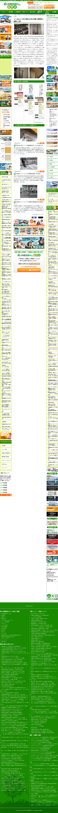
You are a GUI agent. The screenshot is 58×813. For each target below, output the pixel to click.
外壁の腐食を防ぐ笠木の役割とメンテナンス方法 (6, 303)
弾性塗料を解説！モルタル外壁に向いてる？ (52, 445)
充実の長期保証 (4, 626)
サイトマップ (4, 467)
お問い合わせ (4, 464)
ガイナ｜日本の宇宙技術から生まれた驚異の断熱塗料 (41, 758)
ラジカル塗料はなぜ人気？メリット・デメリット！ (52, 460)
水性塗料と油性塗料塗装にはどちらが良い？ (52, 345)
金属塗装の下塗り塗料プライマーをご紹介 (52, 293)
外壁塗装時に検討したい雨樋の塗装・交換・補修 (6, 306)
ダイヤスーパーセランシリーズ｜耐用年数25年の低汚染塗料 (42, 745)
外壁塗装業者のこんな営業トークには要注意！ (52, 323)
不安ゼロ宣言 (3, 628)
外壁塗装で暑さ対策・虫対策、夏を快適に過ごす (40, 729)
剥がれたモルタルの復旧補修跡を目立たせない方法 (6, 258)
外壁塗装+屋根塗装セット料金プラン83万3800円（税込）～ (42, 625)
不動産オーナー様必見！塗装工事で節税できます (52, 308)
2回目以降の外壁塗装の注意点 (51, 282)
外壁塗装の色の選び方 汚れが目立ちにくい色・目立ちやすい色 (13, 651)
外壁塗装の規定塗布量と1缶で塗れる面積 (52, 367)
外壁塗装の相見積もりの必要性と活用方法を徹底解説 (11, 712)
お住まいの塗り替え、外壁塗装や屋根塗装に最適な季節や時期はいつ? (14, 697)
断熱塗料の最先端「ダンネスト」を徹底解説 (52, 393)
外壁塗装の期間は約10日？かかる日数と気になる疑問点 (12, 661)
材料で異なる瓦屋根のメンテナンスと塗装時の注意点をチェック (43, 676)
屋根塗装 (6, 64)
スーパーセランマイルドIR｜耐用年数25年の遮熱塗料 (41, 742)
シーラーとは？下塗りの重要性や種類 (52, 297)
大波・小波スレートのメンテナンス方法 (6, 429)
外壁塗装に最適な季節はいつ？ (6, 228)
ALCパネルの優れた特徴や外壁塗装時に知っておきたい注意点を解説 (14, 727)
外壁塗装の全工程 (5, 195)
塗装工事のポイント (6, 184)
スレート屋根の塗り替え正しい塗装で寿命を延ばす (6, 321)
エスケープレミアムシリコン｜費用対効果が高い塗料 (41, 747)
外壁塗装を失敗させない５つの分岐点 (52, 223)
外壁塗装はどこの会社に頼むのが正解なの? (9, 720)
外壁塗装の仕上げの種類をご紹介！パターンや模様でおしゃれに (13, 790)
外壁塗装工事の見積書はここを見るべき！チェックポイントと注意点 (44, 630)
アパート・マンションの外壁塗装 (37, 726)
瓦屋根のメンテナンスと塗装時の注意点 (6, 343)
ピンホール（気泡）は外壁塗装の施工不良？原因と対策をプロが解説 (14, 705)
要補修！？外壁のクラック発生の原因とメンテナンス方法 (12, 700)
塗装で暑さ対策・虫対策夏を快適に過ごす (6, 247)
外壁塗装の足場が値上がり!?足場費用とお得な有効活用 (41, 731)
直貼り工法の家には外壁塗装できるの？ (52, 338)
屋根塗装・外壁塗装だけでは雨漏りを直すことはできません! (12, 672)
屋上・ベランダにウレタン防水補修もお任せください (6, 392)
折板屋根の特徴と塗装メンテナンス (5, 340)
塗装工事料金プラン (39, 12)
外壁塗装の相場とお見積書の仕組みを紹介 (52, 234)
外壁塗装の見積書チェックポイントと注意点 (52, 237)
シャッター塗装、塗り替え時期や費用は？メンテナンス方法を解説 (43, 711)
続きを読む (22, 153)
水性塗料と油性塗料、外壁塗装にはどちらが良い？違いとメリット (43, 788)
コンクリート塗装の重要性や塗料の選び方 (6, 373)
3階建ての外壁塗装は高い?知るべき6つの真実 (52, 260)
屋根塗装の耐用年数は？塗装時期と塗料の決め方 (52, 412)
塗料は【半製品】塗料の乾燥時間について (6, 407)
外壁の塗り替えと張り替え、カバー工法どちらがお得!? (11, 682)
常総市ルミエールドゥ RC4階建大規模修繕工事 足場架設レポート (52, 28)
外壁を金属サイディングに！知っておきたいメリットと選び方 (43, 661)
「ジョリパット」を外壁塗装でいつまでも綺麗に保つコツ (12, 732)
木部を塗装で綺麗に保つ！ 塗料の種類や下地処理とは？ (12, 758)
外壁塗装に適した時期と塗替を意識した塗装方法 (6, 225)
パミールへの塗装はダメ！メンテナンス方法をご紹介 (52, 386)
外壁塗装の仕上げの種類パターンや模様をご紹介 (52, 449)
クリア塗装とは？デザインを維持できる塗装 (6, 243)
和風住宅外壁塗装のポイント (52, 353)
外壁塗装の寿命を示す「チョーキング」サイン (6, 251)
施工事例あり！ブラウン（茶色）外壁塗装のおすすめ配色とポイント (14, 783)
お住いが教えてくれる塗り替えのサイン (6, 188)
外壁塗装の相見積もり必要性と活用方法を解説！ (52, 230)
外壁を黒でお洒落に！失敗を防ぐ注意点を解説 (52, 427)
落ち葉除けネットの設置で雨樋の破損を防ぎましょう (41, 696)
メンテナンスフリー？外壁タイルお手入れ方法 (52, 349)
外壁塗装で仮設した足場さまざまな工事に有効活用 (52, 312)
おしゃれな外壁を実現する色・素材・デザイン (52, 416)
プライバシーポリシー (6, 460)
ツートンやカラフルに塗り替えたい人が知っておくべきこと (53, 124)
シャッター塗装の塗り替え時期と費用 (6, 370)
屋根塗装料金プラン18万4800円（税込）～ (39, 623)
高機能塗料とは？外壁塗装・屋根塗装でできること (6, 269)
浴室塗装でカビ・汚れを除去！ (6, 366)
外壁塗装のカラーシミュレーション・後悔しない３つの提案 (12, 657)
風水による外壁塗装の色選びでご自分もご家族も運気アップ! (12, 659)
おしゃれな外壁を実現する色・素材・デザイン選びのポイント (13, 773)
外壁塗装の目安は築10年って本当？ (5, 192)
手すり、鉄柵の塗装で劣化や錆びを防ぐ (6, 359)
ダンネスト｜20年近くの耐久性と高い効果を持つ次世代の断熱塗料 (44, 757)
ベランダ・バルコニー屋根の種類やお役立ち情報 (6, 381)
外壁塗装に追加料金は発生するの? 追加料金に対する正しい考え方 (43, 658)
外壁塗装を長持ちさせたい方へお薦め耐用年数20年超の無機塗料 (43, 790)
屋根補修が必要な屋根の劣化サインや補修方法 (6, 317)
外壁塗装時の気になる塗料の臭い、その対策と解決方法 (12, 669)
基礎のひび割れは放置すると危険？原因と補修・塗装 (11, 768)
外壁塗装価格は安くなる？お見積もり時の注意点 (6, 202)
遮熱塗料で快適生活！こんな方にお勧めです (39, 750)
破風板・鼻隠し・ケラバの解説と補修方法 (6, 288)
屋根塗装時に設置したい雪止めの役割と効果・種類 (6, 310)
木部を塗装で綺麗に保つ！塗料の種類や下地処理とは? (52, 382)
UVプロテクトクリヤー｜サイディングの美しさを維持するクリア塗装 (44, 755)
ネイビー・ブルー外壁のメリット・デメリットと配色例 (12, 775)
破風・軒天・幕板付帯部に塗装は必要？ (6, 284)
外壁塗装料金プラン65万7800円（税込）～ (39, 621)
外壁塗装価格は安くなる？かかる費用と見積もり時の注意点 (42, 631)
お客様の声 (18, 12)
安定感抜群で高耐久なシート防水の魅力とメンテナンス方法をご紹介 (14, 753)
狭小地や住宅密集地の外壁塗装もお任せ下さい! (6, 329)
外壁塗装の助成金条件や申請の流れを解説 (52, 219)
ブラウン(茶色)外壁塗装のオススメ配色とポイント (52, 438)
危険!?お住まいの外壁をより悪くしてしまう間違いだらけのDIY (13, 681)
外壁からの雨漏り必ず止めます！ (37, 636)
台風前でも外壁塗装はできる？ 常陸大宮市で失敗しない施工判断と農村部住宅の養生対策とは (52, 62)
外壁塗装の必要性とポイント (36, 638)
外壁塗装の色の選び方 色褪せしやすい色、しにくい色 (11, 649)
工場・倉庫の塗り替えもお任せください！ (52, 194)
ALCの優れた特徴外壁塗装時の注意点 (6, 414)
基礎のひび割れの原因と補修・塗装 (51, 405)
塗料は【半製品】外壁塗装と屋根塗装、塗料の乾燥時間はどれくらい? (14, 722)
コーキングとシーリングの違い (6, 410)
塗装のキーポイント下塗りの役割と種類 (52, 290)
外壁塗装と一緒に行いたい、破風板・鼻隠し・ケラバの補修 (42, 683)
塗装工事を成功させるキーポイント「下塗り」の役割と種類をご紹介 (44, 795)
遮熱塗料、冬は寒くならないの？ (37, 781)
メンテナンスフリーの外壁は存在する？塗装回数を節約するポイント (14, 687)
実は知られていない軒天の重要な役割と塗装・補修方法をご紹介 (43, 684)
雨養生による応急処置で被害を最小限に (52, 401)
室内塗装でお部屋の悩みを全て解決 (38, 651)
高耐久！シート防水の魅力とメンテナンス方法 (6, 395)
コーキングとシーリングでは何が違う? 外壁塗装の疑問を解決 (13, 725)
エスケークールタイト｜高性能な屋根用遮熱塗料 (40, 748)
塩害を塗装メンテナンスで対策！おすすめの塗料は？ (11, 757)
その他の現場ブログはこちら (38, 214)
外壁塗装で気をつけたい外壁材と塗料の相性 (6, 425)
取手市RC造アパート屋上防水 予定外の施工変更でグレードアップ (52, 36)
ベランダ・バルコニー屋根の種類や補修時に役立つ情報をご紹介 (13, 743)
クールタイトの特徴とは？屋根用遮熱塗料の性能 (52, 456)
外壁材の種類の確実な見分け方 (51, 267)
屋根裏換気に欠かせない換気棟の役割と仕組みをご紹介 (12, 755)
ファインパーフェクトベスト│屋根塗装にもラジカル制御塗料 (42, 738)
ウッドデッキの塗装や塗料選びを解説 (6, 362)
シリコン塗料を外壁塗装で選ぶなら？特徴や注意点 (6, 240)
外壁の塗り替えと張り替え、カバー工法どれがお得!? (52, 263)
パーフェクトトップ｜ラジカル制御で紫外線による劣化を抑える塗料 (44, 737)
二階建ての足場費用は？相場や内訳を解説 (52, 319)
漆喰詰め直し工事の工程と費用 (52, 356)
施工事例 (11, 12)
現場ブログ (20, 14)
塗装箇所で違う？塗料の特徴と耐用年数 (52, 286)
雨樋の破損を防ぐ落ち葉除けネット (5, 314)
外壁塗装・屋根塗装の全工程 (36, 620)
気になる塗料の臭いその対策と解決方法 (52, 256)
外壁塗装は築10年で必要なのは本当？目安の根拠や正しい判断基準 (14, 662)
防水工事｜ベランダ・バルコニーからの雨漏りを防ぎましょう (43, 653)
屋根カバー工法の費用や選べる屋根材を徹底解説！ (41, 645)
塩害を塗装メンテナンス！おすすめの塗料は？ (6, 403)
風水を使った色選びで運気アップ (53, 111)
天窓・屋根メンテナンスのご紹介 (6, 299)
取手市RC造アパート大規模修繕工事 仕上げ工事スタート (52, 45)
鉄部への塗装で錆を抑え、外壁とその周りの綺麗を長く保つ (42, 699)
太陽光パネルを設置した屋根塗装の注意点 (52, 378)
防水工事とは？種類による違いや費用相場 (6, 384)
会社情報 (3, 630)
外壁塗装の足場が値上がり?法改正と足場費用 (52, 315)
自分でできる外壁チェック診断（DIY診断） (9, 679)
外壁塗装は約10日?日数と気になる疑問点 (52, 249)
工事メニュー (25, 12)
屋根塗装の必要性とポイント (36, 640)
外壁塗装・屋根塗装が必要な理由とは (8, 676)
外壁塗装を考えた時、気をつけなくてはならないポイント (12, 709)
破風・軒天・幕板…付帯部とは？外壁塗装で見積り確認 (41, 681)
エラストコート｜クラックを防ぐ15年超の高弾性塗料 (41, 753)
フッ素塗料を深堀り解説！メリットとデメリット (52, 441)
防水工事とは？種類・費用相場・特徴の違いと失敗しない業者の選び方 (14, 745)
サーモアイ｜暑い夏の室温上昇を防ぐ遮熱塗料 (40, 740)
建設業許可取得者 (5, 456)
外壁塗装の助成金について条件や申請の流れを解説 (41, 656)
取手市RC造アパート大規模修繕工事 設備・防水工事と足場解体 (52, 32)
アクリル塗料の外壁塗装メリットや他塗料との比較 (6, 232)
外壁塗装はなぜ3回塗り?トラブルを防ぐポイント (6, 280)
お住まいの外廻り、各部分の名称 (7, 684)
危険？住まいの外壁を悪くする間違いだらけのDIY (52, 326)
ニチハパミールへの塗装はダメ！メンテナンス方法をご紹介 (12, 760)
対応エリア (3, 631)
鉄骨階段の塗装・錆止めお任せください (6, 355)
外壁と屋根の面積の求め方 (6, 418)
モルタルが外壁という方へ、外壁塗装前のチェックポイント (42, 800)
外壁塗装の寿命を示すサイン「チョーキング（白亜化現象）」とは (14, 699)
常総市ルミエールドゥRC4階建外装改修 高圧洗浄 (28, 173)
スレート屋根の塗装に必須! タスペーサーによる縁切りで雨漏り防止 (14, 719)
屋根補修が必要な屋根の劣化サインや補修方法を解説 (41, 697)
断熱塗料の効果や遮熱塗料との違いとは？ (52, 390)
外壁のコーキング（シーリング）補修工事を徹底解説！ (41, 659)
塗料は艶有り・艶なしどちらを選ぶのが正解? (52, 341)
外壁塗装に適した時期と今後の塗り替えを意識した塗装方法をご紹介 (14, 695)
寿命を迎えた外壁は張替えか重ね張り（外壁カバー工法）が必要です (44, 646)
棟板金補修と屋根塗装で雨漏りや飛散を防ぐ (6, 377)
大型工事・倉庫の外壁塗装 (36, 724)
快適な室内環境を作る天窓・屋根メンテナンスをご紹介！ (42, 688)
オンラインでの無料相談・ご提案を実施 (52, 211)
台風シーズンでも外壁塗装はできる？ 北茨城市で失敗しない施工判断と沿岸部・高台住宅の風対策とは (52, 56)
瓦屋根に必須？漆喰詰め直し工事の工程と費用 (40, 674)
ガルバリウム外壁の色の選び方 (52, 279)
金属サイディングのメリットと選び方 (6, 333)
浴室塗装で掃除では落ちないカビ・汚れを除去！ (40, 709)
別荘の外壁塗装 (34, 727)
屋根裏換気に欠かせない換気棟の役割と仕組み (6, 399)
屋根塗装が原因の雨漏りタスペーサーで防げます (6, 325)
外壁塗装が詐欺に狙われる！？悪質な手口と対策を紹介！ (12, 714)
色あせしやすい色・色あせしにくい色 (53, 120)
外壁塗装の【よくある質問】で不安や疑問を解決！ (11, 646)
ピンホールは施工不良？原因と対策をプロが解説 (6, 262)
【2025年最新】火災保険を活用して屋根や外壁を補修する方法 (43, 635)
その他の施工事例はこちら (38, 122)
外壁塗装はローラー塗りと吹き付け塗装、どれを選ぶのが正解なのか (14, 724)
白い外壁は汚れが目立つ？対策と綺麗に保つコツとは (52, 430)
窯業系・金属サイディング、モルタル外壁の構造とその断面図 (13, 730)
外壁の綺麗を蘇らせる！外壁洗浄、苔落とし (52, 371)
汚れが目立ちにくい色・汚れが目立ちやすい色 (53, 115)
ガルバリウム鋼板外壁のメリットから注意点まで (52, 275)
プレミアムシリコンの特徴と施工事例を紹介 (52, 453)
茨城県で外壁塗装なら (6, 453)
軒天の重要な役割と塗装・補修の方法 (6, 292)
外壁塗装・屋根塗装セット (6, 68)
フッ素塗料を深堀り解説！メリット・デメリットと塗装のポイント (14, 785)
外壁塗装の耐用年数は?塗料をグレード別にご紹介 (6, 221)
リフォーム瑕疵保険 (5, 621)
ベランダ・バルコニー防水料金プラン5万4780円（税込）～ (42, 626)
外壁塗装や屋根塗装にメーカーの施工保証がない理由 (52, 304)
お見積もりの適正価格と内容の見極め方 (52, 241)
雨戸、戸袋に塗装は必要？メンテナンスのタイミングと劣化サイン (43, 716)
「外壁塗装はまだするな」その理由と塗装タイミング (6, 199)
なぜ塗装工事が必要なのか (6, 181)
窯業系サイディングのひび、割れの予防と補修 (52, 334)
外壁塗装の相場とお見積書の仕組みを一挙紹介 (40, 628)
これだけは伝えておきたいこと (7, 620)
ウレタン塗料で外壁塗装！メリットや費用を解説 (6, 236)
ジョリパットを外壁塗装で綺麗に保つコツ (52, 360)
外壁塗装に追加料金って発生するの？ (52, 227)
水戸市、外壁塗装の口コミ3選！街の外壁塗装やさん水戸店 (52, 41)
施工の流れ (32, 12)
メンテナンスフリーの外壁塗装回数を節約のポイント (52, 271)
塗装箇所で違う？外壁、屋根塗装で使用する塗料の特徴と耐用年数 (43, 783)
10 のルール (3, 623)
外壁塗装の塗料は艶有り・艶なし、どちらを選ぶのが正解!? (42, 786)
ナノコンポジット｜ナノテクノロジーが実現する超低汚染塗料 (43, 752)
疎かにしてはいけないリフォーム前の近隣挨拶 (52, 252)
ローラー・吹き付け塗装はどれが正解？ (52, 364)
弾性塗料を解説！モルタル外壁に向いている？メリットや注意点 (13, 786)
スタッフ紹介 (4, 449)
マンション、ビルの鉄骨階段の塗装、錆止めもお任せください (43, 701)
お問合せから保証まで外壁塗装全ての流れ (39, 618)
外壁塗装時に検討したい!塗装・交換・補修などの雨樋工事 (42, 691)
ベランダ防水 (6, 71)
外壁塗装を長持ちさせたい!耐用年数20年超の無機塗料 (52, 301)
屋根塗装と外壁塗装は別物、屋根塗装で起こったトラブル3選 (13, 717)
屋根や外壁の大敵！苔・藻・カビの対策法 (52, 375)
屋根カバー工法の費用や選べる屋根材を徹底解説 (6, 214)
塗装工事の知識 (5, 176)
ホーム (3, 12)
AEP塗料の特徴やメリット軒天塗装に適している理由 (52, 464)
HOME (15, 14)
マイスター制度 (4, 625)
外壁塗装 (6, 60)
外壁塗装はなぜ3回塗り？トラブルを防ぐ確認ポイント (11, 710)
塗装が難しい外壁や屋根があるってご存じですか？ (52, 330)
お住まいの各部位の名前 (6, 218)
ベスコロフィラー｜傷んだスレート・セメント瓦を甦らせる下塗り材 (44, 743)
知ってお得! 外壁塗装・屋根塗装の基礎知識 (9, 674)
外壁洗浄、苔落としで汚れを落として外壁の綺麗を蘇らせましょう (43, 717)
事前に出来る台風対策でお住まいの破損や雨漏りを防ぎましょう (13, 763)
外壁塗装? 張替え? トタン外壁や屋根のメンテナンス (41, 663)
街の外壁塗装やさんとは (6, 613)
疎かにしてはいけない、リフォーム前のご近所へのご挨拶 (12, 667)
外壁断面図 (4, 421)
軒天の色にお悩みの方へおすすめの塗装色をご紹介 (6, 295)
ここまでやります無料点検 (47, 12)
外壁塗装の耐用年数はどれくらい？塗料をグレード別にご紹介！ (13, 694)
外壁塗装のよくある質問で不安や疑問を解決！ (52, 215)
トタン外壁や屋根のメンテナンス (6, 336)
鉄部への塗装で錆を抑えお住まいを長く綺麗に (6, 351)
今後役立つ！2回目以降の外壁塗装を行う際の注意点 (41, 648)
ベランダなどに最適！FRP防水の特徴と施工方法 (6, 388)
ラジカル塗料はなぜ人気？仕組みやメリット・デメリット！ (12, 788)
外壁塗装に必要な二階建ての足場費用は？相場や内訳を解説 (42, 732)
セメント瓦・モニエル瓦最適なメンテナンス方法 (6, 347)
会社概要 (54, 12)
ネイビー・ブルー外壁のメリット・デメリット (52, 419)
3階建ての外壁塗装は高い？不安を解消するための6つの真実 (12, 671)
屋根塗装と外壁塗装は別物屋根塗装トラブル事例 (6, 273)
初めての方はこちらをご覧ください (38, 613)
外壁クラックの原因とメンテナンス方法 (6, 255)
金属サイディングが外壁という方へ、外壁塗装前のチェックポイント (44, 805)
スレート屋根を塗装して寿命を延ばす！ (38, 722)
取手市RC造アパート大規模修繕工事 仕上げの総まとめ (30, 145)
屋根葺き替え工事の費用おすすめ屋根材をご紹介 (6, 210)
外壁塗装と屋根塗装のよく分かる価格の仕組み (40, 615)
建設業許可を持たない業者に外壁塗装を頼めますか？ (11, 635)
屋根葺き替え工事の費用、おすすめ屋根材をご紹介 (41, 643)
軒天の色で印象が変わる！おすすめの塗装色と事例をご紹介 (42, 686)
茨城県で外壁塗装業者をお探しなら (8, 636)
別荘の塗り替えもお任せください (52, 202)
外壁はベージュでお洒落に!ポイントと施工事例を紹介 (52, 434)
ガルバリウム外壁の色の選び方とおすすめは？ (10, 692)
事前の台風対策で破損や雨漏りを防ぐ (52, 397)
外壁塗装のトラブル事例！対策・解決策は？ (52, 408)
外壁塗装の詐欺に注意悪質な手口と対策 (52, 245)
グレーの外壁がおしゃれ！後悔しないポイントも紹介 (52, 423)
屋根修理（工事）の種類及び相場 (6, 207)
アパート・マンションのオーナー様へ (52, 197)
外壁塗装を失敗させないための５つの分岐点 (9, 656)
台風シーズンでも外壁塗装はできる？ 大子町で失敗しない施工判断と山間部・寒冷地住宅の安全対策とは (52, 50)
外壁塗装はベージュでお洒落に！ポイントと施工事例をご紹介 (13, 781)
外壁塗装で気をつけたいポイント (6, 277)
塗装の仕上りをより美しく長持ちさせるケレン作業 (6, 266)
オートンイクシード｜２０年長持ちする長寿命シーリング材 (42, 763)
